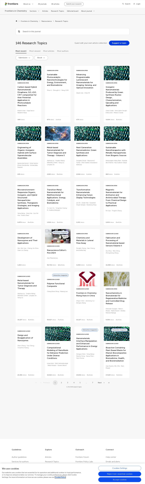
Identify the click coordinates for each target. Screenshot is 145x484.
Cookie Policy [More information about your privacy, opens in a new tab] (60, 479)
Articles (45, 11)
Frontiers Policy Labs (84, 461)
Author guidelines (19, 457)
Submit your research (74, 4)
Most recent (21, 51)
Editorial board (72, 11)
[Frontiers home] (16, 21)
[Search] (126, 4)
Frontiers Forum (82, 457)
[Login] (136, 4)
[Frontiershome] (12, 4)
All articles (55, 4)
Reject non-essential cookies (119, 475)
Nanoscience (46, 21)
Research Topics (57, 11)
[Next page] (101, 382)
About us (27, 4)
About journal (86, 11)
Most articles (48, 51)
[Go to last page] (108, 382)
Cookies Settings (119, 470)
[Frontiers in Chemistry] (16, 11)
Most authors (62, 51)
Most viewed (34, 51)
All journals (42, 4)
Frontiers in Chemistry (29, 21)
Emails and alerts (113, 461)
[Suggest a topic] (119, 43)
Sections (33, 11)
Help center (111, 457)
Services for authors (20, 461)
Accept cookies (120, 481)
